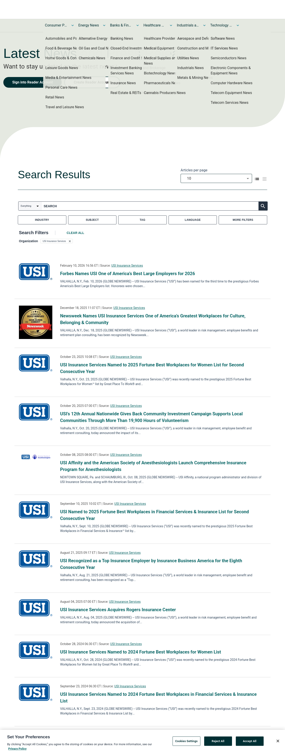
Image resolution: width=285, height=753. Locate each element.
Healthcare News (154, 25)
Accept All (249, 742)
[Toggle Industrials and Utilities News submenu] (204, 25)
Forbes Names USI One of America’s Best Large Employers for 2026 (127, 273)
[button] (56, 241)
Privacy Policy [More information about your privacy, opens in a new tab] (17, 750)
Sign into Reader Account (32, 82)
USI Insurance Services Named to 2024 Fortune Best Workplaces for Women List (140, 652)
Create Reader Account (92, 82)
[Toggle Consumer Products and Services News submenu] (72, 25)
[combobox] (216, 178)
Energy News (88, 25)
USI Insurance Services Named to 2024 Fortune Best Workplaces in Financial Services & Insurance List (158, 698)
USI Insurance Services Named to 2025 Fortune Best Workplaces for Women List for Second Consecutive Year (152, 368)
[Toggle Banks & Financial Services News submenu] (137, 25)
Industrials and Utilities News (188, 25)
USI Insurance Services (127, 265)
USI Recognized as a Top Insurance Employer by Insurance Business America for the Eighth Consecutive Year (151, 564)
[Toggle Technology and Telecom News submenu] (238, 25)
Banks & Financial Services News (121, 25)
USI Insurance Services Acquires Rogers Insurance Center (118, 609)
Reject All (218, 742)
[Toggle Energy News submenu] (104, 25)
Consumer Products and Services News (56, 25)
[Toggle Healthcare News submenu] (171, 25)
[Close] (278, 742)
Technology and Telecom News (221, 25)
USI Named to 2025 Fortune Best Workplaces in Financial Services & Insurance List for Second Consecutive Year (154, 515)
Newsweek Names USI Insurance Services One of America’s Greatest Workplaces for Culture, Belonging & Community (152, 319)
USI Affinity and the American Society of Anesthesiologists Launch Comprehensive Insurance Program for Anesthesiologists (153, 466)
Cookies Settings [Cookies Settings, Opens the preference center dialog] (186, 742)
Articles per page (194, 170)
